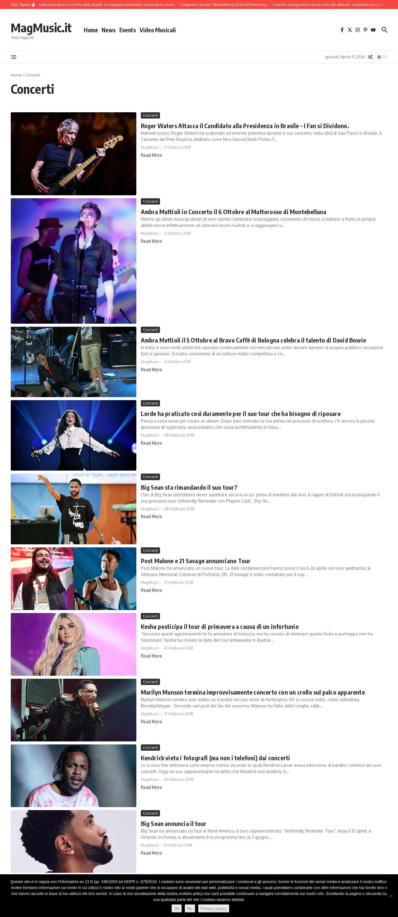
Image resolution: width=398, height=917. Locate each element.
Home (91, 29)
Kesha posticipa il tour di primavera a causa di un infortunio (220, 626)
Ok (176, 908)
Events (127, 29)
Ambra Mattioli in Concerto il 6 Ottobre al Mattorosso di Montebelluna (234, 211)
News (109, 29)
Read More (151, 155)
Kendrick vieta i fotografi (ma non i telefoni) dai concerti (215, 757)
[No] (391, 896)
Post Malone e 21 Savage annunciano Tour (196, 560)
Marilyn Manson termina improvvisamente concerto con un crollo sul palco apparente (253, 692)
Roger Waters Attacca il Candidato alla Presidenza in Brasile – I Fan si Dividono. (245, 125)
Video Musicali (158, 29)
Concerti (150, 115)
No (190, 908)
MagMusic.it (41, 27)
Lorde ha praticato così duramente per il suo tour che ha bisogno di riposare (241, 413)
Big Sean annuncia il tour (174, 823)
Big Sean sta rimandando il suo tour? (189, 487)
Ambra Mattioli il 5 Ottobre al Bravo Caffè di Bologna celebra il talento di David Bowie (253, 340)
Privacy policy (214, 908)
